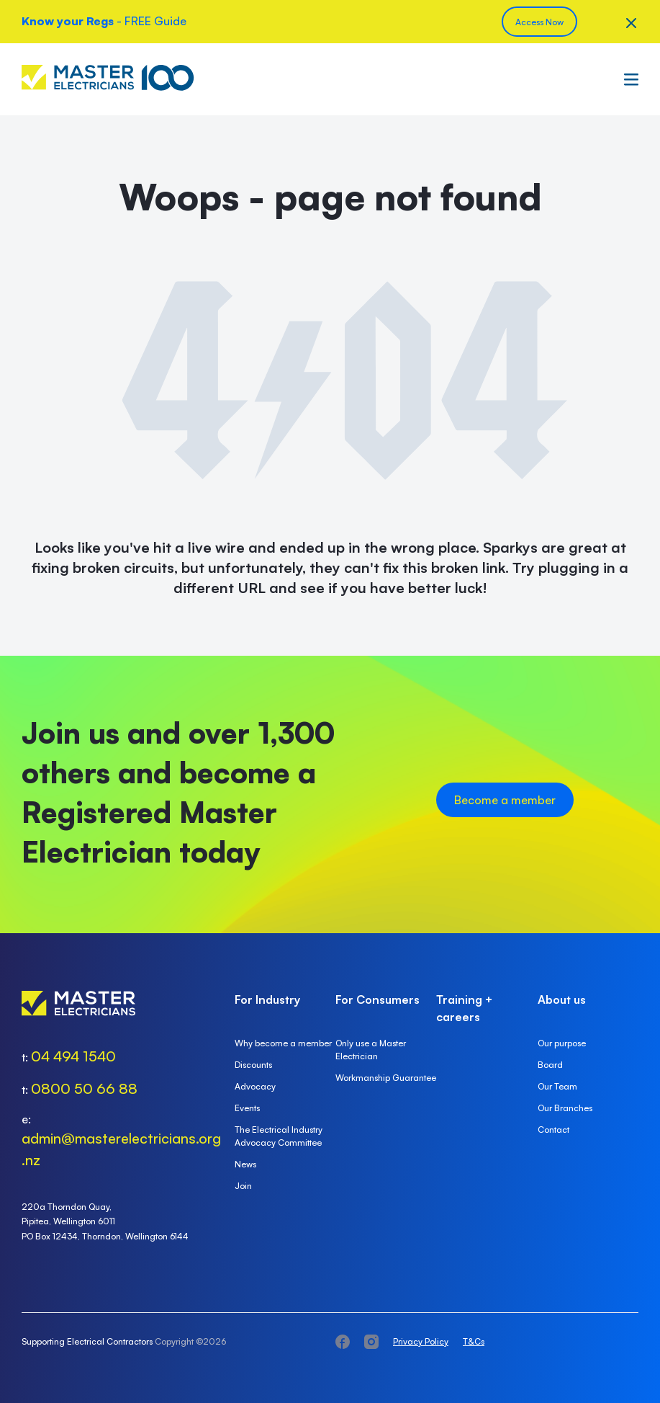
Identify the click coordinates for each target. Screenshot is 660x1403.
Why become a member (283, 1043)
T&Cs (473, 1341)
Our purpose (562, 1043)
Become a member (505, 800)
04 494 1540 (73, 1056)
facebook (342, 1342)
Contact (553, 1129)
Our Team (557, 1086)
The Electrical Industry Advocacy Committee (278, 1136)
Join (243, 1185)
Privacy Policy (420, 1341)
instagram (371, 1342)
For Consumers (377, 999)
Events (247, 1108)
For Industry (267, 999)
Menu (627, 79)
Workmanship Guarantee (385, 1077)
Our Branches (565, 1108)
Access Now (539, 22)
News (245, 1164)
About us (562, 999)
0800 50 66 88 (84, 1088)
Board (550, 1064)
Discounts (253, 1064)
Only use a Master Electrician (370, 1049)
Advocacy (255, 1086)
